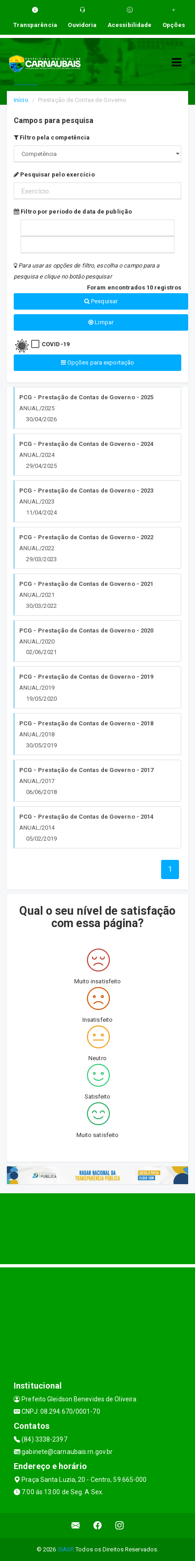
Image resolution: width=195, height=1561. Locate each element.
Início (21, 100)
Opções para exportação (97, 362)
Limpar (101, 322)
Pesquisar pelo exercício (54, 174)
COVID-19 (56, 344)
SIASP (65, 1549)
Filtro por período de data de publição (73, 211)
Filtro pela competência (52, 137)
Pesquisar (101, 301)
